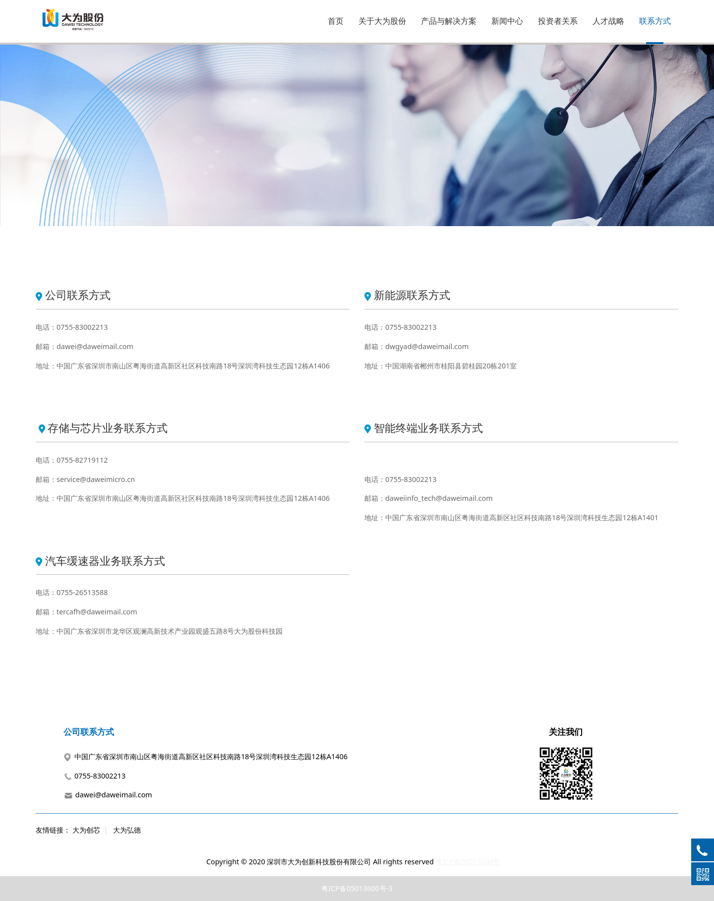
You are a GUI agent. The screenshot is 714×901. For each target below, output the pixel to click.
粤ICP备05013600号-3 (356, 888)
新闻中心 (507, 20)
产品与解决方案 (448, 20)
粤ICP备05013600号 (467, 861)
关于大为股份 (382, 20)
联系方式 (655, 20)
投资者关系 (558, 20)
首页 (336, 20)
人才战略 (608, 20)
